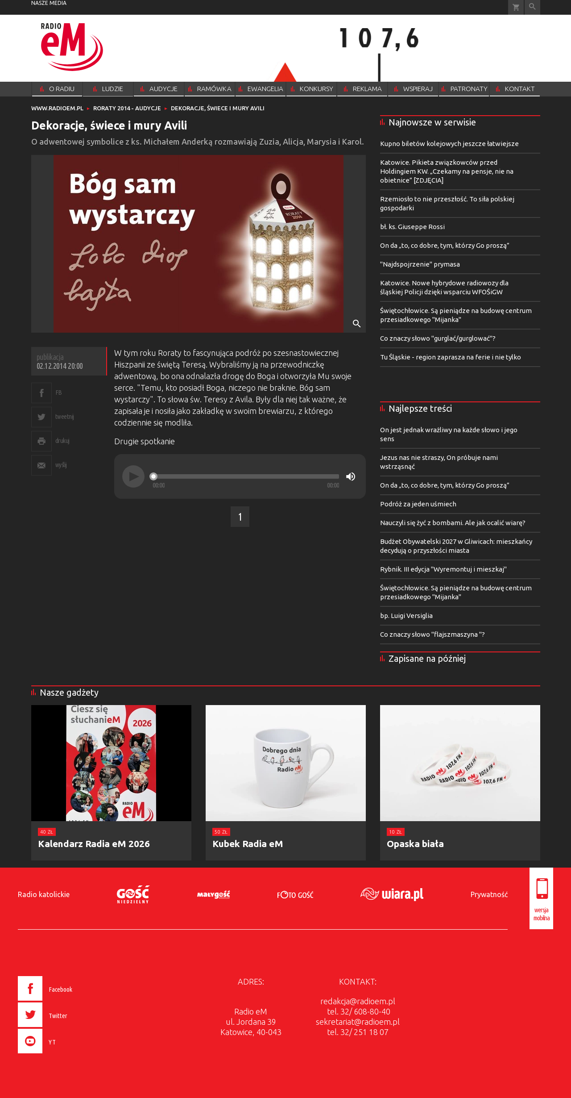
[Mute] (350, 476)
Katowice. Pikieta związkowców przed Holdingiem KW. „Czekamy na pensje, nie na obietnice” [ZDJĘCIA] (446, 171)
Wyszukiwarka (532, 7)
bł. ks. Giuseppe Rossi (412, 226)
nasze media (48, 3)
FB (58, 392)
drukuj (62, 440)
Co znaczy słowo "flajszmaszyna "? (432, 634)
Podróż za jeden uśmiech (418, 504)
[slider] (246, 476)
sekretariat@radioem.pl (358, 1021)
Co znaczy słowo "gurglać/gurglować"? (438, 338)
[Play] (133, 476)
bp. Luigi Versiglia (406, 615)
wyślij (61, 464)
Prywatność (489, 894)
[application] (240, 476)
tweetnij (64, 416)
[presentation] (64, 1054)
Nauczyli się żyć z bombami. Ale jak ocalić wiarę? (452, 522)
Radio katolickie (44, 894)
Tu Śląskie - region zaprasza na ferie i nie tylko (450, 357)
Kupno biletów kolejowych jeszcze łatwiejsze (449, 143)
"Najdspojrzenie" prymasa (420, 264)
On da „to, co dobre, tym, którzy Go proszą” (444, 245)
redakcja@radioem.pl (357, 1001)
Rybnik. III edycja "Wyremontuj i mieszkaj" (443, 569)
